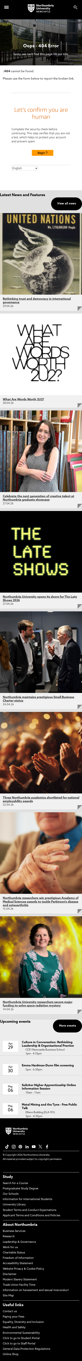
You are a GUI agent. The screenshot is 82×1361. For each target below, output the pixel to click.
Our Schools (11, 1194)
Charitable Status (14, 1252)
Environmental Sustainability (21, 1333)
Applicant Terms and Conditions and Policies (31, 1215)
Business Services (14, 1231)
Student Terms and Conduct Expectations (29, 1210)
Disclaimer (9, 1274)
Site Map (8, 1295)
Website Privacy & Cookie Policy (23, 1269)
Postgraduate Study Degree (20, 1188)
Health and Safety (14, 1327)
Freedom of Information (18, 1258)
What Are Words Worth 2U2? (23, 399)
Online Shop (11, 1354)
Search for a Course (15, 1183)
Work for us (10, 1247)
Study (8, 1177)
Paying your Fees (13, 1317)
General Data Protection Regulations (26, 1349)
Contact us (10, 1311)
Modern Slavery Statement (20, 1279)
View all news (66, 203)
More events (67, 1026)
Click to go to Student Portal (21, 1338)
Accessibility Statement (18, 1263)
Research (9, 1236)
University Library (14, 1204)
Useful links (13, 1305)
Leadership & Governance (19, 1242)
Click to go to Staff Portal (19, 1343)
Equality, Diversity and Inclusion (23, 1322)
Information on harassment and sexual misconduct (36, 1290)
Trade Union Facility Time (19, 1285)
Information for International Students (27, 1199)
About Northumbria (20, 1225)
